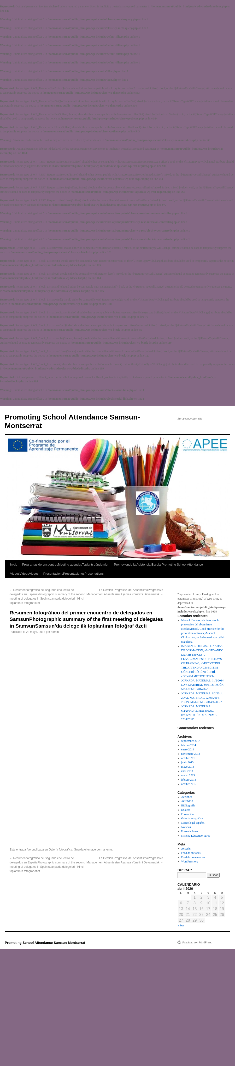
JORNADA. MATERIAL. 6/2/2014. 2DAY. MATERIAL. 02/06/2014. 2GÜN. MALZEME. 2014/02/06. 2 (202, 698)
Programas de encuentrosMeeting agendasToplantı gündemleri (65, 564)
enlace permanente (99, 849)
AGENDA (187, 801)
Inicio (13, 564)
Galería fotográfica (60, 849)
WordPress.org (189, 861)
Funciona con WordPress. (197, 942)
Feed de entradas (191, 853)
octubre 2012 (188, 784)
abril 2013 (187, 771)
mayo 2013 (187, 766)
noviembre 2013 (190, 753)
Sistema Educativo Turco (195, 835)
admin (55, 632)
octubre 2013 (188, 758)
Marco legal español (193, 822)
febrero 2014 (188, 745)
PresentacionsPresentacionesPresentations (73, 573)
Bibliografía (188, 805)
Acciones (186, 797)
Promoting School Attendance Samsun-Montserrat (45, 943)
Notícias (186, 827)
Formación (187, 814)
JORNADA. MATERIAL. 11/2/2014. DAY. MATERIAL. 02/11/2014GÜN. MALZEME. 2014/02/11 (202, 685)
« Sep (180, 925)
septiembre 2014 (190, 741)
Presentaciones (189, 831)
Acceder (186, 848)
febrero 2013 (188, 779)
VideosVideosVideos (24, 573)
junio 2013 (187, 762)
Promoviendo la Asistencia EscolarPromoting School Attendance (158, 564)
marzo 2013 (188, 775)
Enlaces (185, 809)
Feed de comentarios (193, 857)
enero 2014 (187, 749)
